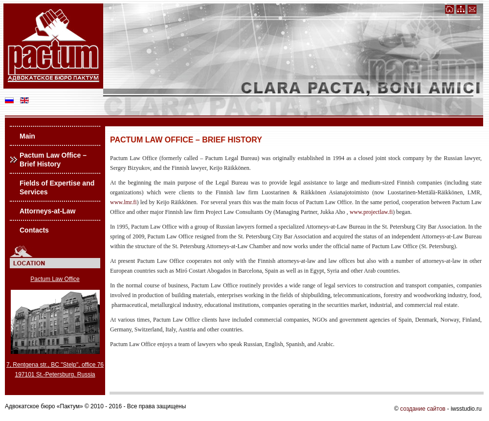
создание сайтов (422, 408)
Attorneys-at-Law (47, 211)
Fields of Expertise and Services (57, 187)
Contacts (34, 230)
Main (27, 136)
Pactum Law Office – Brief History (53, 159)
